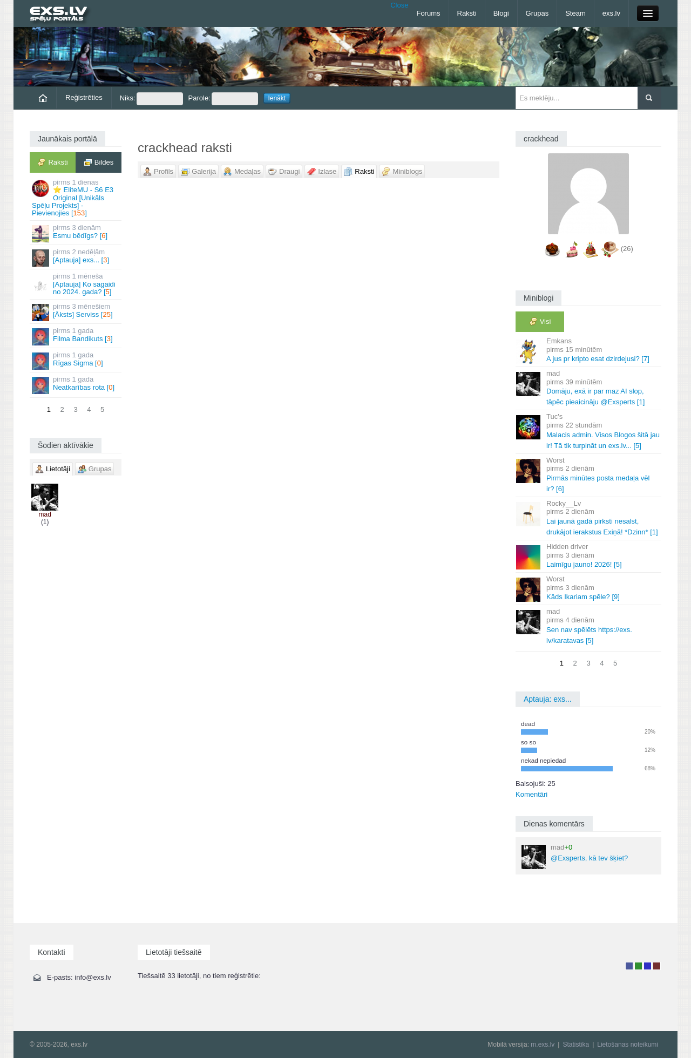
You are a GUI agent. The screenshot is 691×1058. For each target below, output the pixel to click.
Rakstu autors (638, 966)
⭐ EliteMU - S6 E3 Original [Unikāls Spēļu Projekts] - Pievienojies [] (76, 197)
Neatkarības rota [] (76, 384)
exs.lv (611, 13)
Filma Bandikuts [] (76, 336)
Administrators (657, 966)
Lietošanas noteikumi (627, 1044)
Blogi (501, 13)
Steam (575, 13)
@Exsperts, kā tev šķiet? (574, 856)
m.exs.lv (542, 1044)
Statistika (576, 1044)
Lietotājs (629, 966)
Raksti (467, 13)
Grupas (537, 13)
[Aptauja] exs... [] (76, 257)
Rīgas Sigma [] (76, 360)
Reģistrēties (84, 97)
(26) (627, 249)
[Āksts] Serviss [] (76, 311)
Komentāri (531, 794)
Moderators (647, 966)
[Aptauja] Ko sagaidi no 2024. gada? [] (76, 284)
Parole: (223, 98)
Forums (428, 13)
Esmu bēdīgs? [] (76, 232)
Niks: (151, 98)
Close (399, 5)
